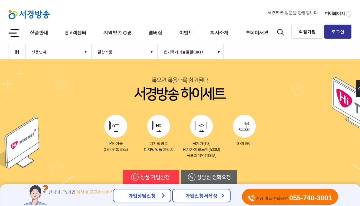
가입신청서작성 (201, 195)
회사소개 (219, 32)
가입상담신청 (142, 195)
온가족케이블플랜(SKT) (183, 52)
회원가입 (307, 32)
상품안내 (39, 32)
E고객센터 (75, 32)
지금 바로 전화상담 (290, 198)
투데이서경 (256, 32)
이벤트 (186, 32)
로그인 (337, 32)
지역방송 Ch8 (117, 32)
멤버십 (155, 32)
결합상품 (104, 52)
